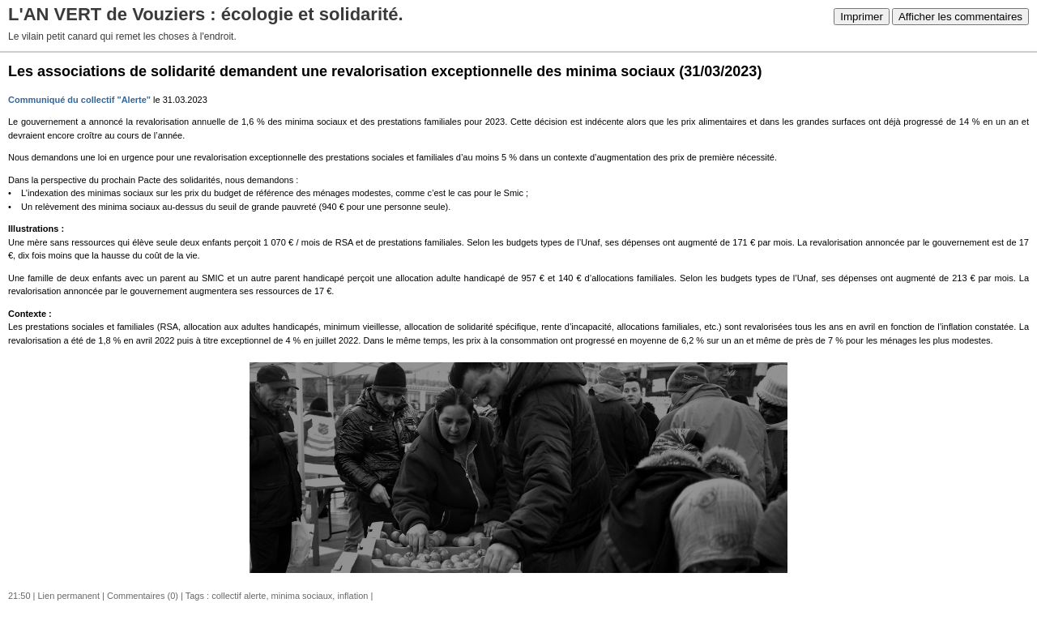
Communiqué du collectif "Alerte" (79, 100)
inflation (352, 596)
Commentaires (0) (142, 596)
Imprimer (861, 17)
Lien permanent (69, 596)
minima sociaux (302, 596)
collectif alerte (238, 596)
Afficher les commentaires (960, 17)
